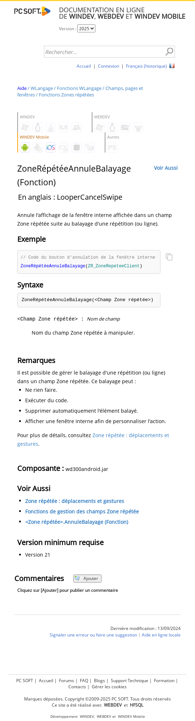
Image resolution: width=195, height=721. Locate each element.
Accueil (84, 66)
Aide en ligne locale (161, 635)
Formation (164, 680)
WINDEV (87, 716)
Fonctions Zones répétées (66, 94)
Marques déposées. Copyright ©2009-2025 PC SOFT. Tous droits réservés (97, 699)
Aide (22, 88)
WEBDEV (104, 716)
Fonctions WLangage (79, 88)
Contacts (77, 687)
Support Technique (129, 680)
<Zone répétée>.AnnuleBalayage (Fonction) (76, 522)
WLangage (42, 88)
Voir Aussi (166, 167)
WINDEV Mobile (131, 716)
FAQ (84, 680)
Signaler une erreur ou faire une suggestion (93, 635)
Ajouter (86, 579)
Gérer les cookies (109, 687)
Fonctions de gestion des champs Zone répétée (82, 512)
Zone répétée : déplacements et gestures (74, 501)
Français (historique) (146, 66)
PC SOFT (24, 680)
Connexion (108, 66)
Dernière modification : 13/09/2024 (145, 629)
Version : (68, 29)
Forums (66, 680)
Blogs (99, 680)
